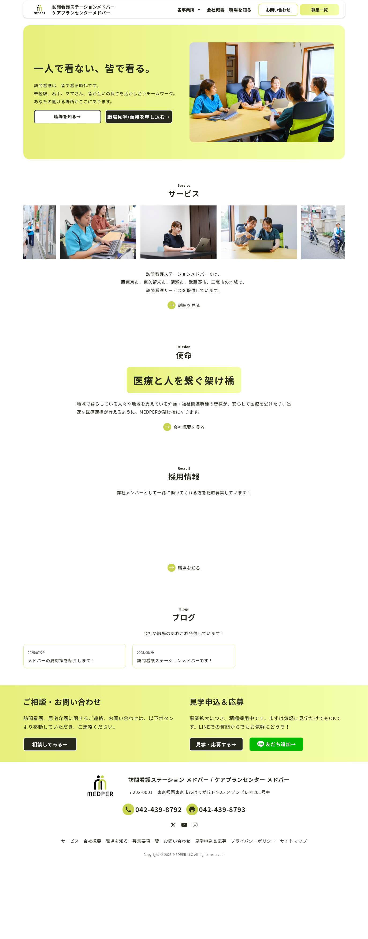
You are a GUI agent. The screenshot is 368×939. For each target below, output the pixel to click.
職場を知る (240, 9)
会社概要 (216, 9)
